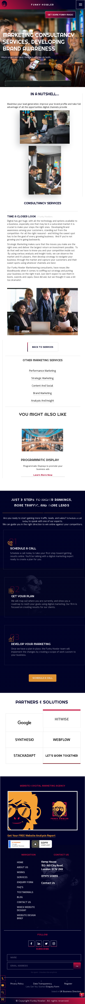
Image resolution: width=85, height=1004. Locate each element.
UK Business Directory (70, 991)
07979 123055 (49, 876)
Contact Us (24, 902)
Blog (20, 897)
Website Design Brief (26, 917)
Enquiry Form (25, 882)
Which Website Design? (26, 909)
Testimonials (25, 892)
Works (21, 872)
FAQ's (20, 887)
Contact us (48, 883)
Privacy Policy (16, 984)
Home (20, 862)
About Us (22, 867)
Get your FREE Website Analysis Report (31, 835)
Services (22, 877)
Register (68, 984)
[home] (4, 4)
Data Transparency (42, 984)
